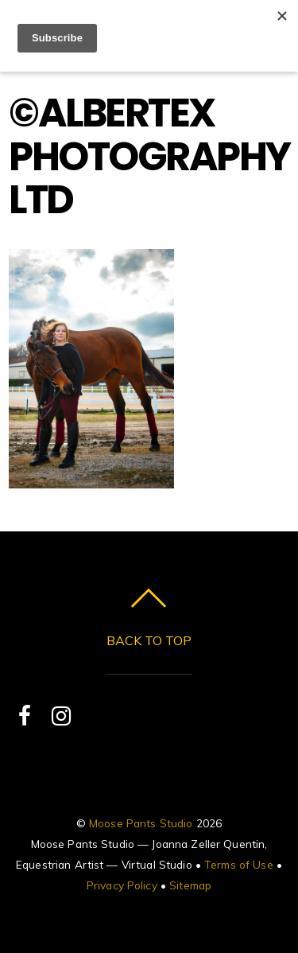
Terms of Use (238, 864)
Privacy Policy (122, 885)
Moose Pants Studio (140, 823)
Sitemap (190, 885)
